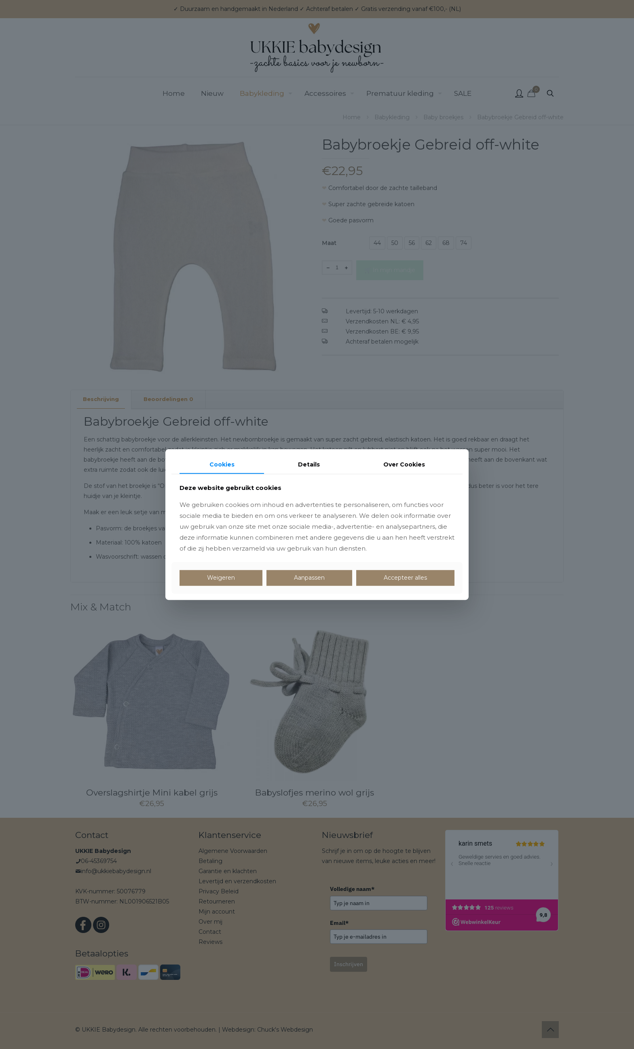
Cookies (222, 464)
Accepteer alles (405, 578)
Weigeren (221, 578)
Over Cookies (404, 464)
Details (309, 464)
